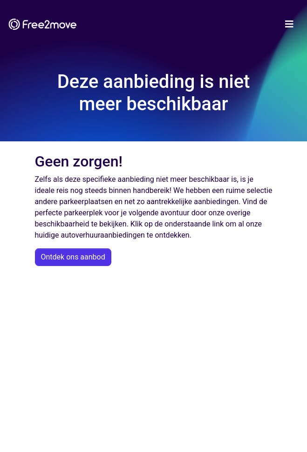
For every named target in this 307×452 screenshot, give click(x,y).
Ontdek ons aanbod (73, 257)
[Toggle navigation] (289, 24)
